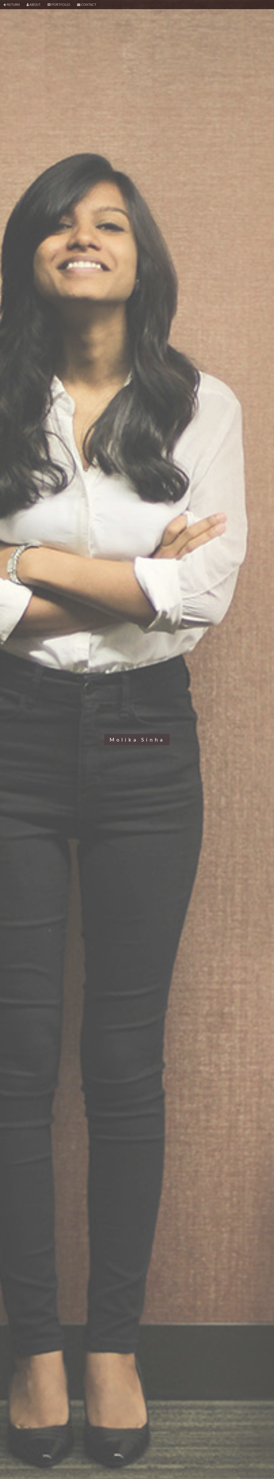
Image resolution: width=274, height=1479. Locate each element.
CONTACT (86, 4)
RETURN (11, 4)
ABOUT (34, 4)
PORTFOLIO (59, 4)
